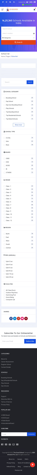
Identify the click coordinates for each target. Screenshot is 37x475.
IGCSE (8, 165)
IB (6, 169)
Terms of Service (6, 402)
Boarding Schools (6, 377)
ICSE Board (5, 418)
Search (18, 42)
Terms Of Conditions (24, 463)
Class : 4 (8, 195)
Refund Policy (11, 466)
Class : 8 (8, 208)
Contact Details (6, 367)
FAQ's (26, 459)
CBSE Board (5, 415)
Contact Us (27, 466)
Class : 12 (9, 220)
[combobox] (18, 38)
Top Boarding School (12, 112)
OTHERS (8, 172)
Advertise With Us (6, 399)
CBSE (7, 158)
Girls (7, 141)
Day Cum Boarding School (14, 105)
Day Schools (5, 386)
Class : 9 (8, 211)
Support (3, 396)
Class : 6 (8, 201)
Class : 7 (8, 205)
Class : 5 (8, 198)
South (8, 244)
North (7, 233)
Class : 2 (8, 189)
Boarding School (11, 98)
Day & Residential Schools (9, 380)
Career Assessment (7, 362)
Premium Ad (18, 470)
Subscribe (30, 341)
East (7, 237)
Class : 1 (8, 186)
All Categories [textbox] (6, 38)
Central (8, 247)
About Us (4, 359)
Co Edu (8, 138)
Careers (19, 459)
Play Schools (10, 108)
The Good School (18, 452)
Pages (8, 56)
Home (3, 56)
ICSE (7, 162)
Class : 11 (9, 217)
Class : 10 (9, 214)
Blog (19, 466)
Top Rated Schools (12, 119)
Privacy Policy (5, 404)
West (7, 240)
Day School (9, 101)
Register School (6, 364)
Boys (7, 145)
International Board (7, 423)
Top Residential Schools (13, 115)
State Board (5, 420)
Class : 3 (8, 192)
